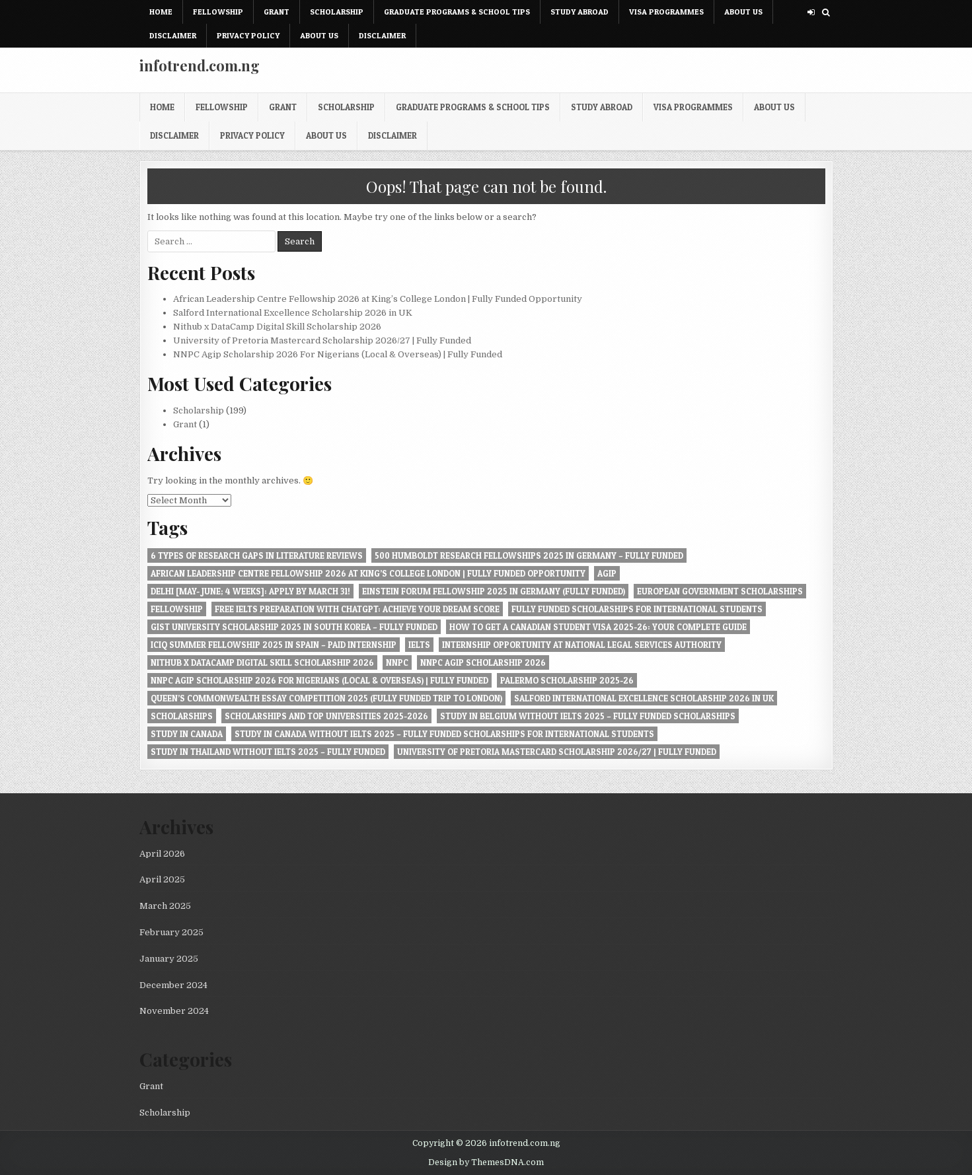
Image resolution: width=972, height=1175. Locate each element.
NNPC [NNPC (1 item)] (397, 662)
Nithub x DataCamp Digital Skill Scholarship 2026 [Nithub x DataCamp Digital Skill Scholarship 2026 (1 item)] (262, 662)
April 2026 (162, 854)
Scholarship (336, 12)
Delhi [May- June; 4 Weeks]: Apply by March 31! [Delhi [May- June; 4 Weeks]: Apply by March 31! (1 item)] (250, 591)
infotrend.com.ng (199, 65)
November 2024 (174, 1011)
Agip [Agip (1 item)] (607, 573)
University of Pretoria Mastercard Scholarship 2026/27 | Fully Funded (322, 340)
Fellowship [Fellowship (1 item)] (177, 609)
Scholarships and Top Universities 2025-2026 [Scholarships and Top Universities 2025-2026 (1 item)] (326, 716)
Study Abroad (579, 12)
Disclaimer (172, 35)
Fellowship (218, 12)
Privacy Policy (248, 35)
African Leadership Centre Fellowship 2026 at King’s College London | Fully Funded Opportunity (377, 299)
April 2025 (162, 879)
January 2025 (168, 959)
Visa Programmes (666, 12)
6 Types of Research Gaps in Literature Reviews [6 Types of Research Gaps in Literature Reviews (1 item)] (257, 555)
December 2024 (173, 985)
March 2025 (165, 906)
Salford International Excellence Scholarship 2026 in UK (292, 313)
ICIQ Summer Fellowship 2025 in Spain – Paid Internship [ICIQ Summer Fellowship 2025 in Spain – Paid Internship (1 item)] (273, 644)
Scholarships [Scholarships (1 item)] (182, 716)
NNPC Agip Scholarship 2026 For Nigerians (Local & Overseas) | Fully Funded (337, 354)
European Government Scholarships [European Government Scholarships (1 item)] (720, 591)
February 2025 (171, 932)
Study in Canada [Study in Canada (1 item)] (187, 734)
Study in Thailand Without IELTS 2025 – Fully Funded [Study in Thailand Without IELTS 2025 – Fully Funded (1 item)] (268, 751)
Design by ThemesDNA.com (486, 1162)
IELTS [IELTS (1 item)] (419, 644)
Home (160, 12)
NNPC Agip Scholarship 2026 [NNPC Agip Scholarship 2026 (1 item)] (483, 662)
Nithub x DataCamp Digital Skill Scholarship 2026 (277, 327)
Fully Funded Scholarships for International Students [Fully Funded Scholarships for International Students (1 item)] (637, 609)
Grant (276, 12)
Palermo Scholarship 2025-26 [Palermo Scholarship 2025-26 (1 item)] (567, 680)
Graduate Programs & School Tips (457, 12)
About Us (743, 12)
